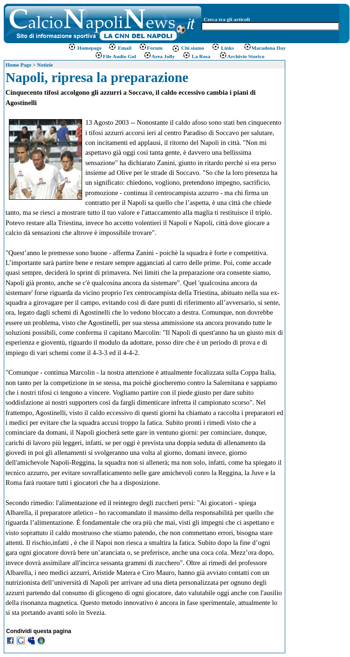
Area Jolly (159, 56)
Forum (150, 48)
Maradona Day (264, 48)
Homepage (85, 48)
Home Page (18, 65)
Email (119, 48)
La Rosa (197, 56)
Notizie (45, 65)
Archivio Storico (241, 56)
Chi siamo (188, 48)
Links (223, 48)
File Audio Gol (115, 56)
